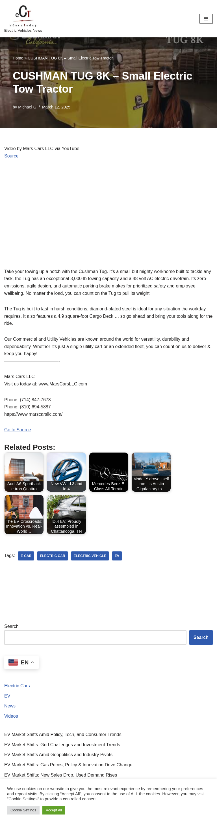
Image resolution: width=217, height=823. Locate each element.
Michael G (27, 107)
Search (11, 626)
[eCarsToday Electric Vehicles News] (23, 18)
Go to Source (17, 429)
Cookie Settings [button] (23, 810)
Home (18, 58)
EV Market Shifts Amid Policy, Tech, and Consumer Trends (62, 734)
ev (117, 556)
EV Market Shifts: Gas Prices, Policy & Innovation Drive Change (68, 764)
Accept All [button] (54, 810)
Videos (11, 716)
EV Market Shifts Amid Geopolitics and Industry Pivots (58, 754)
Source (11, 155)
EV (7, 696)
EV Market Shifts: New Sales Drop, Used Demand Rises (60, 775)
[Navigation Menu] (206, 19)
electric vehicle (90, 556)
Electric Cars (17, 685)
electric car (52, 556)
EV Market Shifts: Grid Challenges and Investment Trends (62, 744)
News (10, 705)
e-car (26, 556)
